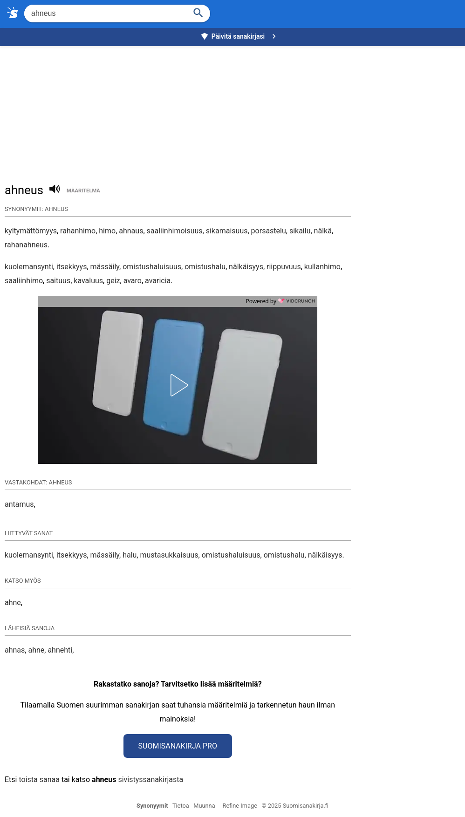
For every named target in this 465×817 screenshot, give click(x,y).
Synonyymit (152, 805)
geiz (113, 280)
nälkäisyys (246, 266)
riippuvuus (284, 266)
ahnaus (131, 230)
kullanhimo (322, 266)
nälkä (323, 230)
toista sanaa (39, 779)
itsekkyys (71, 266)
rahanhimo (78, 230)
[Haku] (198, 12)
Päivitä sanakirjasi (239, 36)
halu (130, 555)
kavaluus (88, 280)
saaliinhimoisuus (175, 230)
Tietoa (180, 805)
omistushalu (205, 266)
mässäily (104, 266)
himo (107, 230)
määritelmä (83, 191)
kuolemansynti (29, 266)
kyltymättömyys (31, 230)
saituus (58, 280)
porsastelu (268, 230)
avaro (132, 280)
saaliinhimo (24, 280)
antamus (19, 504)
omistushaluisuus (152, 266)
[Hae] (104, 13)
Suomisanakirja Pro (177, 746)
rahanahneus (26, 244)
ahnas (15, 650)
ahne (13, 602)
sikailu (300, 230)
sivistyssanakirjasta (150, 779)
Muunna (204, 805)
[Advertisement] (235, 110)
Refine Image (240, 805)
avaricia (158, 280)
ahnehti (60, 650)
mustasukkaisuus (169, 555)
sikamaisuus (227, 230)
